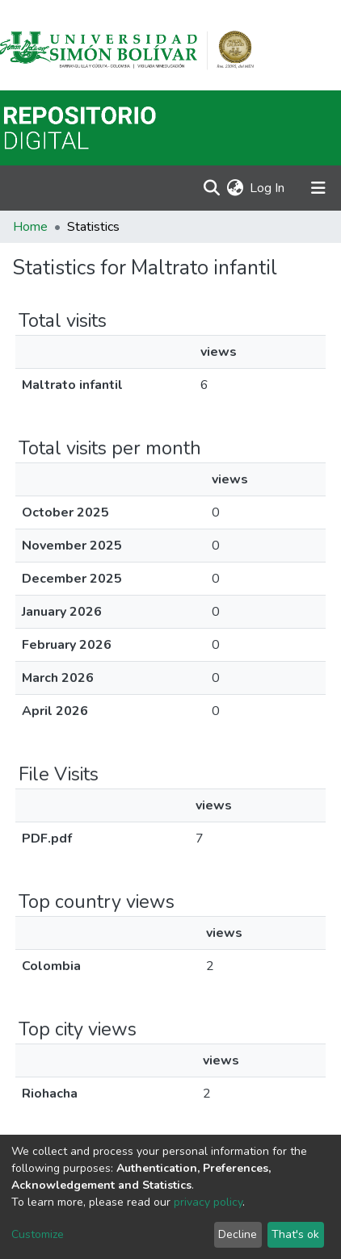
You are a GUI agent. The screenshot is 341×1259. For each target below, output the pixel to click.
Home (30, 227)
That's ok (295, 1234)
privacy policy (208, 1202)
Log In (268, 188)
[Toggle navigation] (318, 188)
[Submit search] (211, 188)
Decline (237, 1234)
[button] (235, 188)
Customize (37, 1234)
